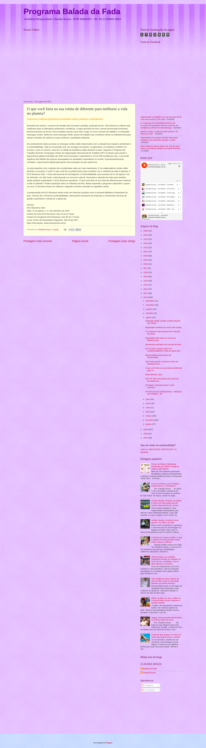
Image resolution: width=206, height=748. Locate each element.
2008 (145, 434)
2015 (145, 276)
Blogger (109, 743)
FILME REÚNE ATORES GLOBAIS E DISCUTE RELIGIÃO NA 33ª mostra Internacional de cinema (166, 503)
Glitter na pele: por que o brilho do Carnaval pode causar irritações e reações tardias (166, 600)
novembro (150, 305)
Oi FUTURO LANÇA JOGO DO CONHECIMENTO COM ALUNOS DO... (163, 350)
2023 (145, 243)
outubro (149, 309)
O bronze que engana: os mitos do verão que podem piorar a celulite (166, 636)
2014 (145, 281)
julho (148, 399)
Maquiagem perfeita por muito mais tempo (163, 327)
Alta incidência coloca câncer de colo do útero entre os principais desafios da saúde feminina (160, 147)
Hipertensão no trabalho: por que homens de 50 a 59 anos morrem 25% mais (161, 118)
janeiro (149, 424)
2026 (145, 231)
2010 (145, 297)
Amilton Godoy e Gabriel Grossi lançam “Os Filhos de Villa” (165, 521)
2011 (145, 293)
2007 (145, 438)
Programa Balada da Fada (72, 11)
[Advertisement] (161, 713)
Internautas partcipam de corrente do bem (163, 344)
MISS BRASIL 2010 (153, 375)
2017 (145, 268)
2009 (145, 429)
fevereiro (150, 420)
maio (148, 408)
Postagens (147, 685)
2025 (145, 235)
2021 (145, 252)
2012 (145, 289)
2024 (145, 239)
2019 (145, 260)
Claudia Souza (149, 673)
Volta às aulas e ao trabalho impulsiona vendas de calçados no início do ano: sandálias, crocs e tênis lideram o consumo (166, 560)
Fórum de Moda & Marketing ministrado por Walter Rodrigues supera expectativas (165, 466)
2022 (145, 247)
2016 (145, 272)
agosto (149, 317)
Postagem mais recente (38, 240)
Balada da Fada (150, 669)
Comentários (148, 690)
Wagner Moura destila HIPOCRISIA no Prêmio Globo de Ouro (166, 619)
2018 (145, 264)
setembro (150, 313)
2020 (145, 256)
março (149, 416)
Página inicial (80, 240)
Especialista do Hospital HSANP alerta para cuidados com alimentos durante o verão (159, 139)
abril (148, 412)
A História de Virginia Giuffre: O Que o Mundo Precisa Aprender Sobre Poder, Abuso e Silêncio (166, 539)
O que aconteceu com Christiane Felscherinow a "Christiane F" (165, 485)
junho (148, 403)
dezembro (150, 301)
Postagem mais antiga (121, 240)
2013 (145, 285)
